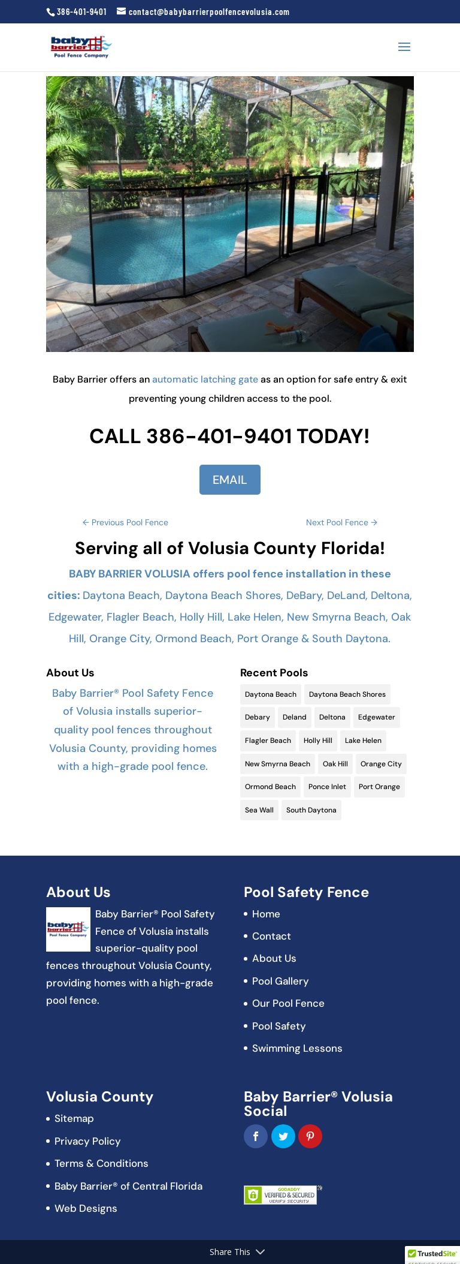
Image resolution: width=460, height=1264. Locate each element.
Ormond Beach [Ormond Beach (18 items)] (270, 786)
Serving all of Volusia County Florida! (230, 548)
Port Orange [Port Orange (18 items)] (379, 786)
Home (266, 913)
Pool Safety (279, 1026)
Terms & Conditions (102, 1163)
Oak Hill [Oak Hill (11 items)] (335, 764)
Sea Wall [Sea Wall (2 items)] (259, 810)
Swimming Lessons (297, 1048)
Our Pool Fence (288, 1003)
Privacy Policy (88, 1141)
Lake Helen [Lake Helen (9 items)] (363, 740)
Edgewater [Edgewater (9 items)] (376, 717)
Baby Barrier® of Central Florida (128, 1186)
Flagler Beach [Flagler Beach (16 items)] (268, 740)
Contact (271, 936)
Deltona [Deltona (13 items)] (332, 717)
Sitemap (74, 1118)
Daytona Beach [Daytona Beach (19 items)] (270, 694)
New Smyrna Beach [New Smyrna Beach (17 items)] (277, 764)
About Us (274, 958)
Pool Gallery (280, 981)
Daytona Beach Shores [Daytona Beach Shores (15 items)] (347, 694)
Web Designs (86, 1208)
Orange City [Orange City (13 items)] (381, 764)
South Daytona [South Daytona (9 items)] (311, 810)
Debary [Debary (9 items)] (257, 717)
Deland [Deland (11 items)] (295, 717)
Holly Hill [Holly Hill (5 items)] (318, 740)
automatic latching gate (205, 379)
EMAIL (230, 479)
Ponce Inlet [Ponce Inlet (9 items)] (327, 786)
